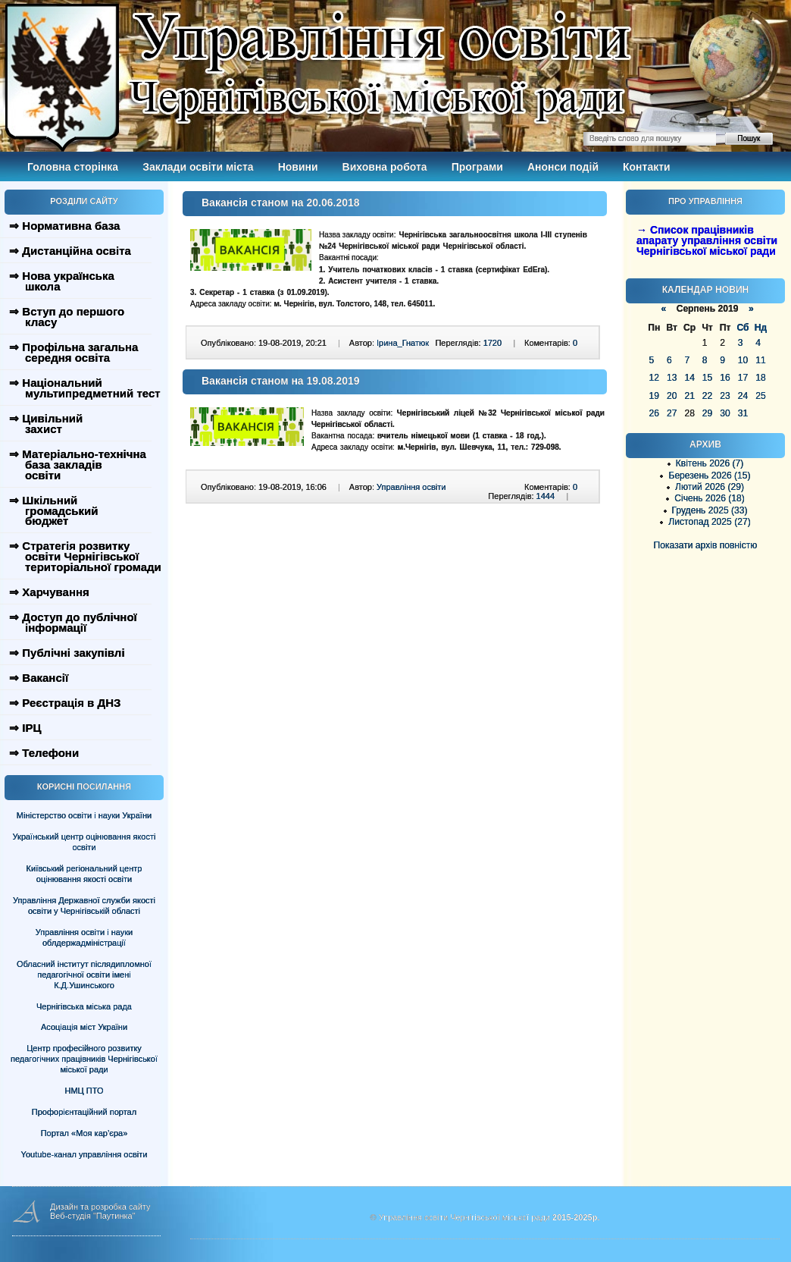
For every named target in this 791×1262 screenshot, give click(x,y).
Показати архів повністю (706, 545)
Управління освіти (411, 486)
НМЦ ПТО (84, 1090)
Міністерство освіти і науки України (84, 815)
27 (672, 413)
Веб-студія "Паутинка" (93, 1215)
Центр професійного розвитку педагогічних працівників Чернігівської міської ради (84, 1059)
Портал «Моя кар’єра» (84, 1133)
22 (707, 396)
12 (654, 377)
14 (689, 377)
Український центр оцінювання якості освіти (84, 842)
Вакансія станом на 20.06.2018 (281, 202)
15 (707, 377)
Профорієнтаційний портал (84, 1111)
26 (654, 413)
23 (725, 396)
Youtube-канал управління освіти (84, 1154)
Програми (477, 167)
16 (725, 377)
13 (672, 377)
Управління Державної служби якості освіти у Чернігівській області (84, 905)
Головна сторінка (72, 167)
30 (725, 413)
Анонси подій (563, 167)
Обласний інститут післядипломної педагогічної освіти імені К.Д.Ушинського (84, 974)
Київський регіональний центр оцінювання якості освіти (84, 874)
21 (689, 396)
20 (672, 396)
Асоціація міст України (84, 1026)
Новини (298, 167)
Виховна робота (384, 167)
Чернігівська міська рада (84, 1006)
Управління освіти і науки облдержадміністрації (84, 937)
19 (654, 396)
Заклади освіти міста (197, 167)
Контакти (647, 167)
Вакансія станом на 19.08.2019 (281, 381)
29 (707, 413)
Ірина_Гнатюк (403, 342)
